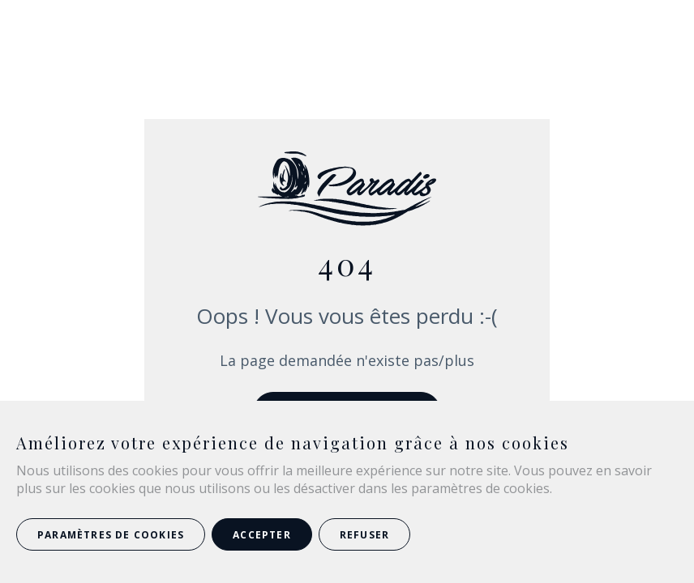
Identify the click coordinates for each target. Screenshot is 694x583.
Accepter (262, 535)
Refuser (364, 535)
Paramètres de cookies (110, 535)
